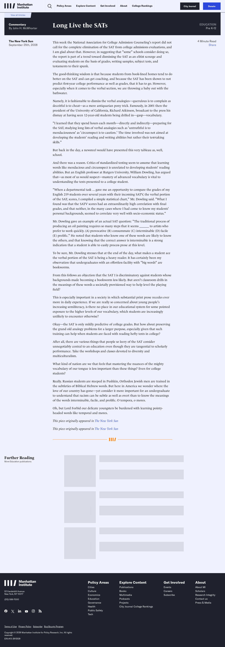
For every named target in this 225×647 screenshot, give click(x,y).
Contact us (201, 598)
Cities (91, 587)
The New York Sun (21, 41)
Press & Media (203, 602)
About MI (200, 587)
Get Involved (107, 5)
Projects (123, 602)
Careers (168, 591)
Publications (126, 587)
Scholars (200, 591)
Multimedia (125, 594)
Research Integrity (205, 594)
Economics (94, 594)
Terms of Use (10, 626)
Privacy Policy (24, 626)
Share (212, 44)
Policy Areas (64, 5)
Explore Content (86, 5)
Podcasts (124, 598)
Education (208, 24)
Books (122, 591)
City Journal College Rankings (136, 606)
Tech (90, 614)
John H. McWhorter (25, 28)
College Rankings (142, 5)
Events (167, 587)
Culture (92, 591)
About (123, 5)
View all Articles (18, 15)
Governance (94, 602)
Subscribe (169, 594)
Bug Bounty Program (53, 626)
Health (91, 606)
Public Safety (95, 610)
